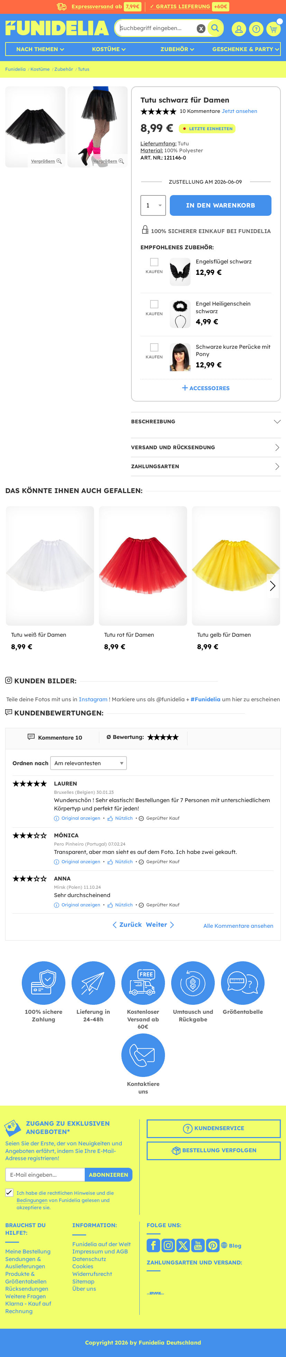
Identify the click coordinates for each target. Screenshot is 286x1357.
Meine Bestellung (27, 1251)
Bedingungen (32, 1200)
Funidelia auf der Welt (101, 1244)
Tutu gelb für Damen (224, 634)
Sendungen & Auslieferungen (25, 1262)
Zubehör (174, 49)
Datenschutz (89, 1258)
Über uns (84, 1288)
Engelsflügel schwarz (224, 261)
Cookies (82, 1266)
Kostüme (106, 49)
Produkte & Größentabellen (26, 1277)
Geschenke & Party (242, 49)
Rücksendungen (26, 1288)
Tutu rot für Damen (129, 634)
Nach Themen (37, 49)
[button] (272, 586)
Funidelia (15, 69)
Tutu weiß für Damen (38, 634)
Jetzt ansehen (239, 111)
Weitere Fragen (25, 1296)
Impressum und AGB (100, 1251)
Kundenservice (213, 1129)
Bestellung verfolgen (214, 1151)
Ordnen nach (30, 763)
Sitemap (83, 1281)
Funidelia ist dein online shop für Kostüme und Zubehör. (57, 28)
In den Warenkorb (220, 205)
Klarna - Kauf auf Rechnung (28, 1307)
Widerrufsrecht (92, 1273)
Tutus (83, 69)
